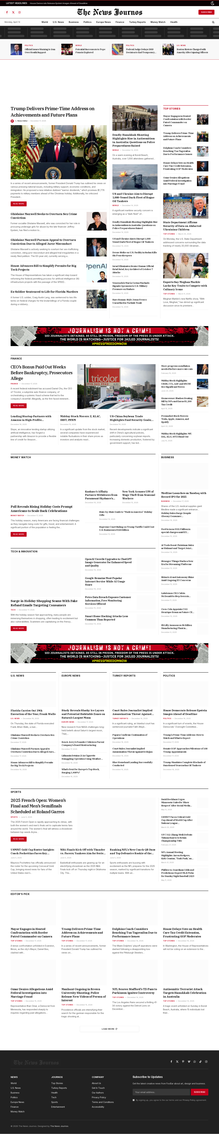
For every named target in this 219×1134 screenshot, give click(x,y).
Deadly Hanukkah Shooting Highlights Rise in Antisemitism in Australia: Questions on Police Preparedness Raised (133, 140)
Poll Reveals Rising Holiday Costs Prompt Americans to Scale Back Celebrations (42, 509)
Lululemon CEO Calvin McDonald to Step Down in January (175, 595)
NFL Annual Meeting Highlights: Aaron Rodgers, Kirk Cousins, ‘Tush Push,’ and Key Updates (177, 855)
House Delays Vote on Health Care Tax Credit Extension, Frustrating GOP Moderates (178, 166)
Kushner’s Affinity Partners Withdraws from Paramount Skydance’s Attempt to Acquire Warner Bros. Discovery (101, 495)
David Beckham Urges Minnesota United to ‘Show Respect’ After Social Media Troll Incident (175, 802)
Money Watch (158, 22)
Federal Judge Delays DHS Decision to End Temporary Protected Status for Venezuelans (140, 51)
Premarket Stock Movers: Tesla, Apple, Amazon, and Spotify (175, 419)
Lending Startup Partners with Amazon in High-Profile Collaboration (31, 418)
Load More (109, 1029)
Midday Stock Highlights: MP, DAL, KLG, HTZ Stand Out (176, 435)
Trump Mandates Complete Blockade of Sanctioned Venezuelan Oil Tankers (184, 764)
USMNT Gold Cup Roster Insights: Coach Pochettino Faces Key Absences (32, 852)
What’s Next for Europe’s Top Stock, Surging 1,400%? (80, 771)
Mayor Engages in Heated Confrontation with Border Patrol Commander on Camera (177, 121)
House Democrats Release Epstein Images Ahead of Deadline (58, 3)
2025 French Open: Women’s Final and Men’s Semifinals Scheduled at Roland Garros (39, 806)
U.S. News (58, 22)
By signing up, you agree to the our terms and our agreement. (170, 1100)
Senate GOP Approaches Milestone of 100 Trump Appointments (185, 750)
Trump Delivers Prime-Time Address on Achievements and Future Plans (52, 111)
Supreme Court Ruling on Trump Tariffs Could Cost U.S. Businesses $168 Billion (126, 528)
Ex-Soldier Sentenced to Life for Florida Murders (44, 292)
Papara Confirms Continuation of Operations (129, 736)
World (45, 22)
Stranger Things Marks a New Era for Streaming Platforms (177, 563)
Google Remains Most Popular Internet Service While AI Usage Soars (105, 582)
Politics (87, 22)
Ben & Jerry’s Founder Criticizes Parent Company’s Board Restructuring (83, 744)
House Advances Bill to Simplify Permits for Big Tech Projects (43, 267)
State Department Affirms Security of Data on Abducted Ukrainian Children (182, 226)
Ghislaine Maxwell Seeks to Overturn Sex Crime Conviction (44, 215)
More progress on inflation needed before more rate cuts (177, 367)
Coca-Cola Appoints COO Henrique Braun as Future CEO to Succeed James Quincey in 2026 (177, 611)
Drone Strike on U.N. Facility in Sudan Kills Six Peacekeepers (134, 254)
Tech (13, 610)
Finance (120, 22)
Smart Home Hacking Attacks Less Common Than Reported (106, 618)
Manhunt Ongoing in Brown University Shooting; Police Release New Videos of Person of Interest (83, 995)
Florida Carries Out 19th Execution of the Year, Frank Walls (33, 712)
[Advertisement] (109, 82)
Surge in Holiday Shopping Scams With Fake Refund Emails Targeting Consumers (44, 603)
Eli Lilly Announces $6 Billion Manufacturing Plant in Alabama (176, 627)
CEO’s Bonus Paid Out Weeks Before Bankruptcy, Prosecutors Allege (39, 372)
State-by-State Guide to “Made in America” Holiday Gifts (125, 514)
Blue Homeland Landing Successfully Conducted (132, 764)
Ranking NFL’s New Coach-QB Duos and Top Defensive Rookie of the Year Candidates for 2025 (132, 852)
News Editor (22, 121)
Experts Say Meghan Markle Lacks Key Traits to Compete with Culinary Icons (185, 285)
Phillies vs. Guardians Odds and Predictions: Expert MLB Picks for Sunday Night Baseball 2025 (177, 873)
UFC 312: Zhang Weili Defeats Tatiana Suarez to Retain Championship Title (176, 838)
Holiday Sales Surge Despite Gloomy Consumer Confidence (176, 515)
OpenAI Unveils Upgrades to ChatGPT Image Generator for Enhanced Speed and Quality (108, 562)
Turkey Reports (137, 22)
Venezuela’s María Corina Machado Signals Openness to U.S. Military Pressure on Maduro (130, 286)
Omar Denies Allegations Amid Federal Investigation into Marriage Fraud (177, 180)
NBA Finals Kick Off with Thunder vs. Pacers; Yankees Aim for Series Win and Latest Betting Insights (82, 852)
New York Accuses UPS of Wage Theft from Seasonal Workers (138, 495)
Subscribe (206, 12)
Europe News (103, 22)
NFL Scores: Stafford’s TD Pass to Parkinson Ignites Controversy (134, 991)
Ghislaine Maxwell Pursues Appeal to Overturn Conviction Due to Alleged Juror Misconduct (43, 241)
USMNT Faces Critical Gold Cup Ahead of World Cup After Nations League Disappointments (177, 820)
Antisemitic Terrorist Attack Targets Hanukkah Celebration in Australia (184, 993)
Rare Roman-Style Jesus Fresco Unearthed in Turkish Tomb (129, 301)
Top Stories (169, 234)
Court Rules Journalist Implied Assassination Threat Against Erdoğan (132, 712)
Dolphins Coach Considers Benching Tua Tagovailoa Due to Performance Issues (177, 151)
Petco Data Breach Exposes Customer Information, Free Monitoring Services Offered (108, 601)
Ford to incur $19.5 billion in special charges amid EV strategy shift (175, 531)
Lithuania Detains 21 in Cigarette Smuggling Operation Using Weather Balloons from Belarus (81, 757)
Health (173, 22)
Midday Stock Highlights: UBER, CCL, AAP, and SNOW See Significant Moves (176, 383)
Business (74, 22)
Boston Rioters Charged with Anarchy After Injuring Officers (192, 51)
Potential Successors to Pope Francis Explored (90, 51)
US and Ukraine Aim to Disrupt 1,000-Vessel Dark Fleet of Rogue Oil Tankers (133, 197)
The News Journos (59, 1126)
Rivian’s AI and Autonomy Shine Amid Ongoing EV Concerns (177, 579)
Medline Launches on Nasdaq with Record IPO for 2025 (183, 495)
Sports (14, 817)
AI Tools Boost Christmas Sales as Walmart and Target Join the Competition (177, 547)
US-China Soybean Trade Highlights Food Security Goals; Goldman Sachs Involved (130, 418)
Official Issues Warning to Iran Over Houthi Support (40, 51)
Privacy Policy (189, 1100)
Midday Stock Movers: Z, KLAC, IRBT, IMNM (80, 418)
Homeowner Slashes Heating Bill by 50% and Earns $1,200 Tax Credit (177, 401)
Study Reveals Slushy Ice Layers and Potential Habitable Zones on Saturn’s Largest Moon (83, 714)
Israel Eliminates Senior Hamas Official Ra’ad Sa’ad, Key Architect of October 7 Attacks (133, 269)
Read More (18, 204)
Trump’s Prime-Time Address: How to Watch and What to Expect (183, 736)
